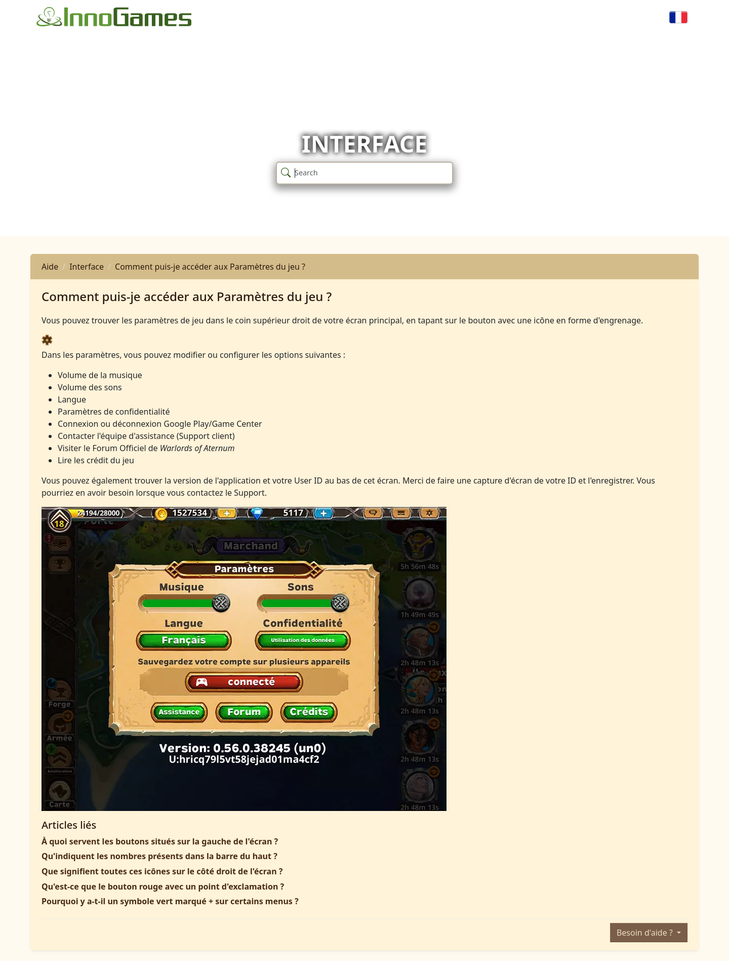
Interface (86, 266)
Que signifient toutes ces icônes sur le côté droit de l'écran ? (162, 871)
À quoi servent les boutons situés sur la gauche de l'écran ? (160, 841)
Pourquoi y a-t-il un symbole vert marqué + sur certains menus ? (170, 901)
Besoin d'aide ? (646, 932)
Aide (50, 266)
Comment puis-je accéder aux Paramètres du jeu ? (210, 266)
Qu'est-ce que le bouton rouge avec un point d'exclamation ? (163, 886)
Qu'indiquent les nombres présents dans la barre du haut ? (159, 856)
